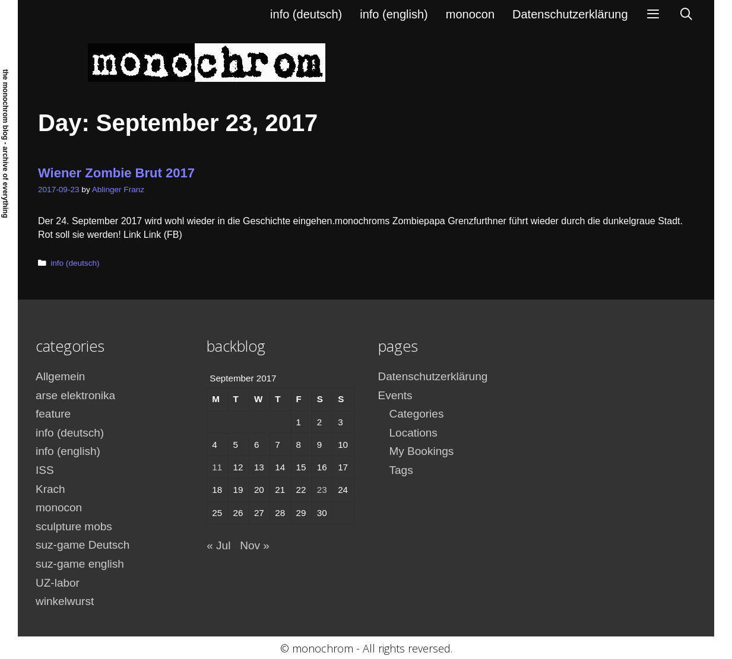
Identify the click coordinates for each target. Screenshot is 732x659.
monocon (470, 14)
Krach (50, 489)
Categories (416, 414)
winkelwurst (65, 601)
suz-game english (80, 564)
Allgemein (60, 376)
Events (395, 395)
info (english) (394, 14)
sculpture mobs (74, 526)
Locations (413, 432)
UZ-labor (58, 583)
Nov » (255, 545)
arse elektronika (75, 395)
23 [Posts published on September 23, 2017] (322, 490)
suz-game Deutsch (82, 545)
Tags (401, 470)
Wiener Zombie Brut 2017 (116, 172)
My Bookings (421, 451)
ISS (45, 470)
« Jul (218, 545)
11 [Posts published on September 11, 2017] (217, 467)
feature (53, 414)
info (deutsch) (306, 14)
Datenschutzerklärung (570, 14)
